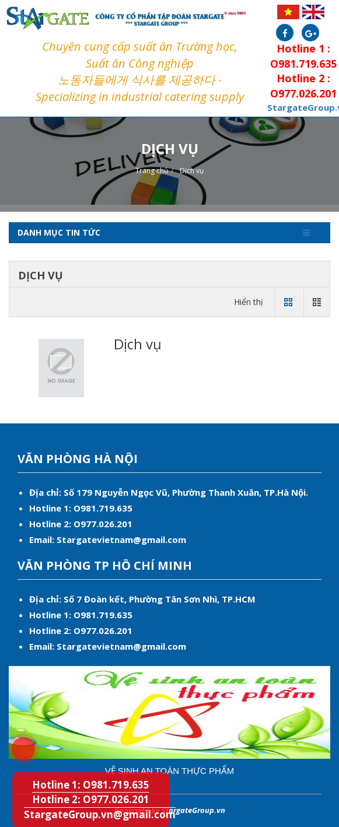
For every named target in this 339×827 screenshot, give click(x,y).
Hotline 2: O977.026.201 (90, 799)
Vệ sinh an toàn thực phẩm (170, 771)
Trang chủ (151, 171)
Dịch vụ (192, 171)
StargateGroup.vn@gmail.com (100, 814)
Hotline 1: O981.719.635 (16, 743)
